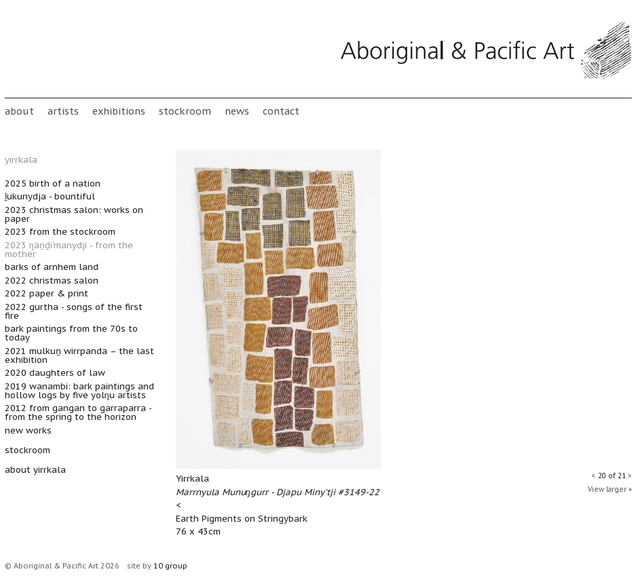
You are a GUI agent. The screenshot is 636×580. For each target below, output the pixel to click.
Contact (281, 110)
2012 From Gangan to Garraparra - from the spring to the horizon (78, 412)
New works (28, 430)
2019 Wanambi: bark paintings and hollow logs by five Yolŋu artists (79, 391)
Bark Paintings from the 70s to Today (71, 333)
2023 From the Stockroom (60, 231)
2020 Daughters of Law (55, 372)
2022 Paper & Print (46, 293)
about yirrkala (35, 469)
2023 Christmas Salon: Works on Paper (74, 214)
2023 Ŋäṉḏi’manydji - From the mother (69, 249)
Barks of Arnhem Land (51, 267)
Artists (63, 110)
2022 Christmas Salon (51, 280)
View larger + (610, 489)
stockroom (185, 110)
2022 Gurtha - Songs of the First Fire (74, 311)
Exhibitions (118, 110)
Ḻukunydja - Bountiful (50, 196)
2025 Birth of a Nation (52, 183)
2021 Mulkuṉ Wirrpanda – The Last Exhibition (79, 355)
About (19, 110)
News (237, 110)
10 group (170, 566)
